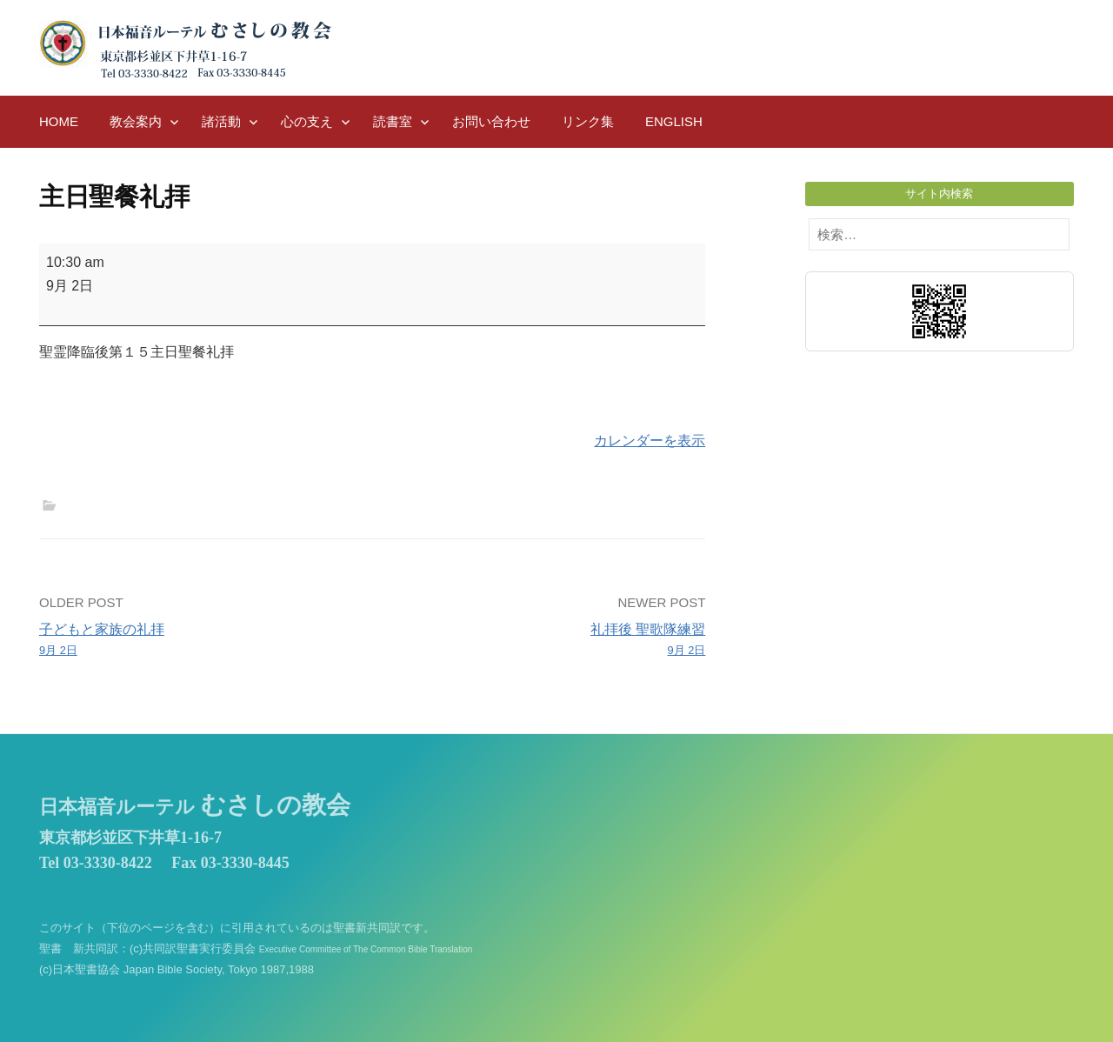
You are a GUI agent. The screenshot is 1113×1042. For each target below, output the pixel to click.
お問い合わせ (491, 121)
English (674, 121)
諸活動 (221, 121)
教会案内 (136, 121)
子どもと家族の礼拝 (199, 641)
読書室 (392, 121)
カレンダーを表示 (649, 440)
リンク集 (588, 121)
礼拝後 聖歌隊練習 (546, 641)
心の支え (307, 121)
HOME (58, 121)
